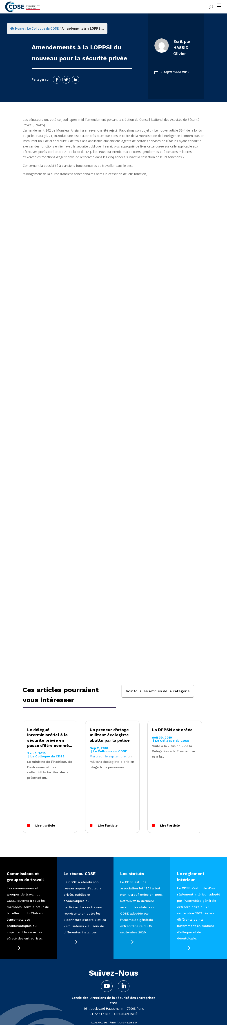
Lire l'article (45, 825)
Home (17, 28)
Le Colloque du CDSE (43, 28)
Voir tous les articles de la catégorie (158, 691)
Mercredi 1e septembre (108, 756)
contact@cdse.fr (126, 1014)
